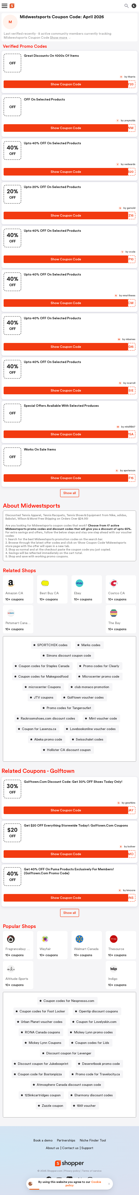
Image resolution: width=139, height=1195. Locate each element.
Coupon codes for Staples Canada (44, 666)
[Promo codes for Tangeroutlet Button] (67, 708)
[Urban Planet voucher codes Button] (40, 1022)
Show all (69, 912)
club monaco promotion (92, 687)
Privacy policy (72, 1171)
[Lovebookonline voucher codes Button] (91, 729)
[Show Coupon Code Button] (66, 84)
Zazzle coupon (52, 1105)
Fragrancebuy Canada (21, 949)
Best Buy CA (49, 593)
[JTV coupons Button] (42, 697)
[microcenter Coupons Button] (43, 687)
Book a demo (42, 1140)
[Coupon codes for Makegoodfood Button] (42, 676)
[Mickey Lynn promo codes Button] (92, 1032)
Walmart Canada (86, 949)
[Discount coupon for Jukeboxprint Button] (41, 1064)
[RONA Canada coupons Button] (41, 1032)
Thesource (116, 949)
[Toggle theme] (133, 5)
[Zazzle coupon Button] (51, 1105)
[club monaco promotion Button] (90, 687)
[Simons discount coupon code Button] (67, 655)
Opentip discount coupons (98, 1011)
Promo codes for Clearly (101, 666)
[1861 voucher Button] (85, 1105)
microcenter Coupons (45, 687)
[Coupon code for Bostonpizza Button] (38, 1074)
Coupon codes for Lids (92, 1042)
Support (87, 1148)
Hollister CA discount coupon (69, 750)
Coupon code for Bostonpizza (40, 1074)
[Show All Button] (69, 913)
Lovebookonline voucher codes (93, 729)
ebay (77, 593)
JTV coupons (43, 697)
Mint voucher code (103, 718)
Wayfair (45, 949)
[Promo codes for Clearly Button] (99, 666)
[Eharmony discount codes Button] (92, 1095)
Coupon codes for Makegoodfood (43, 676)
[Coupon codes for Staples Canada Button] (42, 666)
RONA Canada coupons (42, 1032)
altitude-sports (16, 978)
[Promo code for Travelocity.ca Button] (96, 1074)
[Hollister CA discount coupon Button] (67, 750)
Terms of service (92, 1171)
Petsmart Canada (18, 623)
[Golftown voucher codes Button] (84, 697)
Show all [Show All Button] (69, 493)
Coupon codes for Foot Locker (42, 1011)
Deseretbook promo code (101, 1063)
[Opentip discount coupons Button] (97, 1011)
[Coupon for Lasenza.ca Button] (37, 729)
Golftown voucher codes (85, 697)
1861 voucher (86, 1105)
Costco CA (116, 593)
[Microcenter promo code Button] (99, 676)
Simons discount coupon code (69, 655)
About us (52, 1148)
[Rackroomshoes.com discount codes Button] (46, 718)
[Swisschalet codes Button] (88, 739)
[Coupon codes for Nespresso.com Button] (67, 1001)
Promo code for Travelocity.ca (97, 1074)
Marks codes (90, 645)
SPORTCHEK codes (52, 645)
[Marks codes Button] (89, 645)
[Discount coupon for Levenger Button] (67, 1053)
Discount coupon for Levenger (68, 1053)
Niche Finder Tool (93, 1140)
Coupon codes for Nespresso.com (68, 1000)
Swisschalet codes (89, 739)
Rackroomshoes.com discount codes (48, 718)
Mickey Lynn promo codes (93, 1032)
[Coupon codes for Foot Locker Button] (40, 1011)
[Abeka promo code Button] (46, 739)
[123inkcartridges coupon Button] (41, 1095)
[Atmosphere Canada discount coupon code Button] (67, 1085)
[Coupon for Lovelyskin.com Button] (95, 1022)
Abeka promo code (48, 739)
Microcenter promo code (100, 676)
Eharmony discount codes (93, 1095)
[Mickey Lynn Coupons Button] (43, 1043)
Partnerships (66, 1140)
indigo (112, 978)
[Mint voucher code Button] (101, 718)
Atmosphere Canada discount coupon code (69, 1084)
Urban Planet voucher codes (41, 1021)
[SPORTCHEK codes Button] (51, 645)
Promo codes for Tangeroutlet (69, 708)
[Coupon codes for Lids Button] (90, 1043)
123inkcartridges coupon (43, 1095)
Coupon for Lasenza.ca (39, 729)
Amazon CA (14, 593)
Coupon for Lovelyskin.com (96, 1021)
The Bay (114, 623)
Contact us (70, 1148)
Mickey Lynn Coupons (45, 1042)
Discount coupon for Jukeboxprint (43, 1063)
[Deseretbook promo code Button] (99, 1064)
